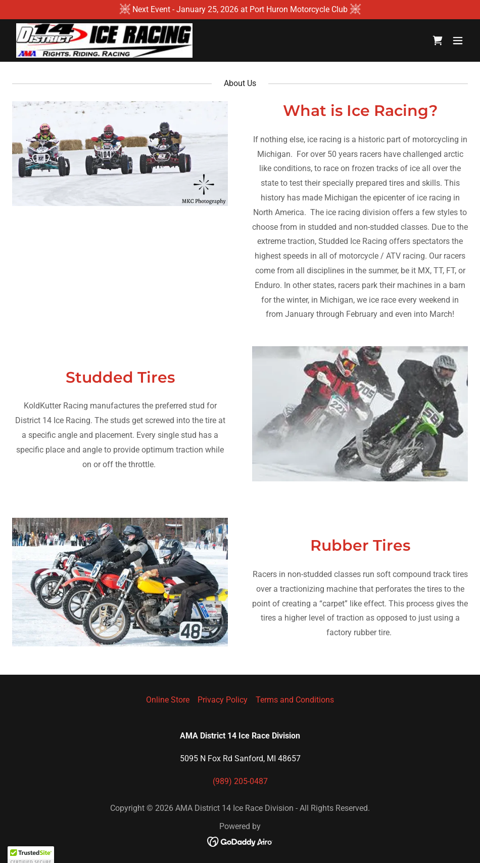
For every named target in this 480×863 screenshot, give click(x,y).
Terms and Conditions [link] (295, 700)
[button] (458, 40)
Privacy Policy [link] (223, 700)
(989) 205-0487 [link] (240, 781)
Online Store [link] (167, 700)
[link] (104, 40)
